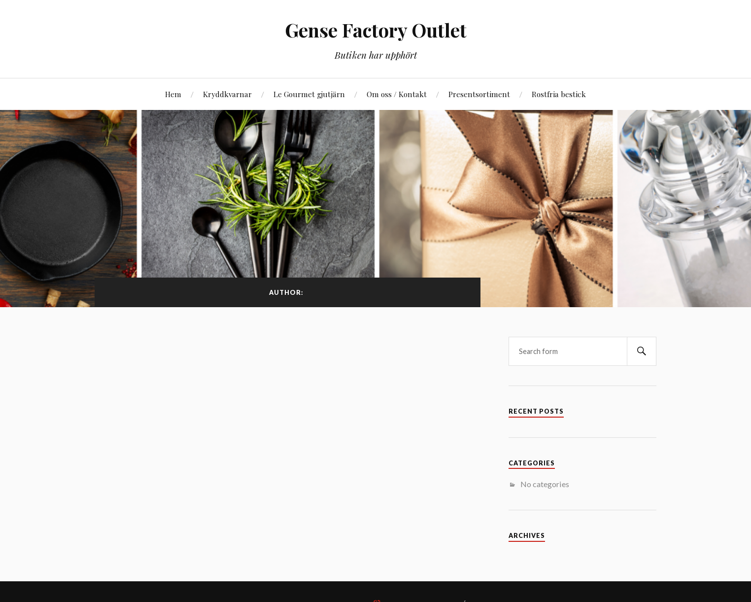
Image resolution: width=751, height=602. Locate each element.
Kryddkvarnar (227, 94)
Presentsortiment (479, 94)
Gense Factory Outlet (376, 29)
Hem (173, 94)
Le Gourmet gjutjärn (309, 94)
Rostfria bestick (559, 94)
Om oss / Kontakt (397, 94)
